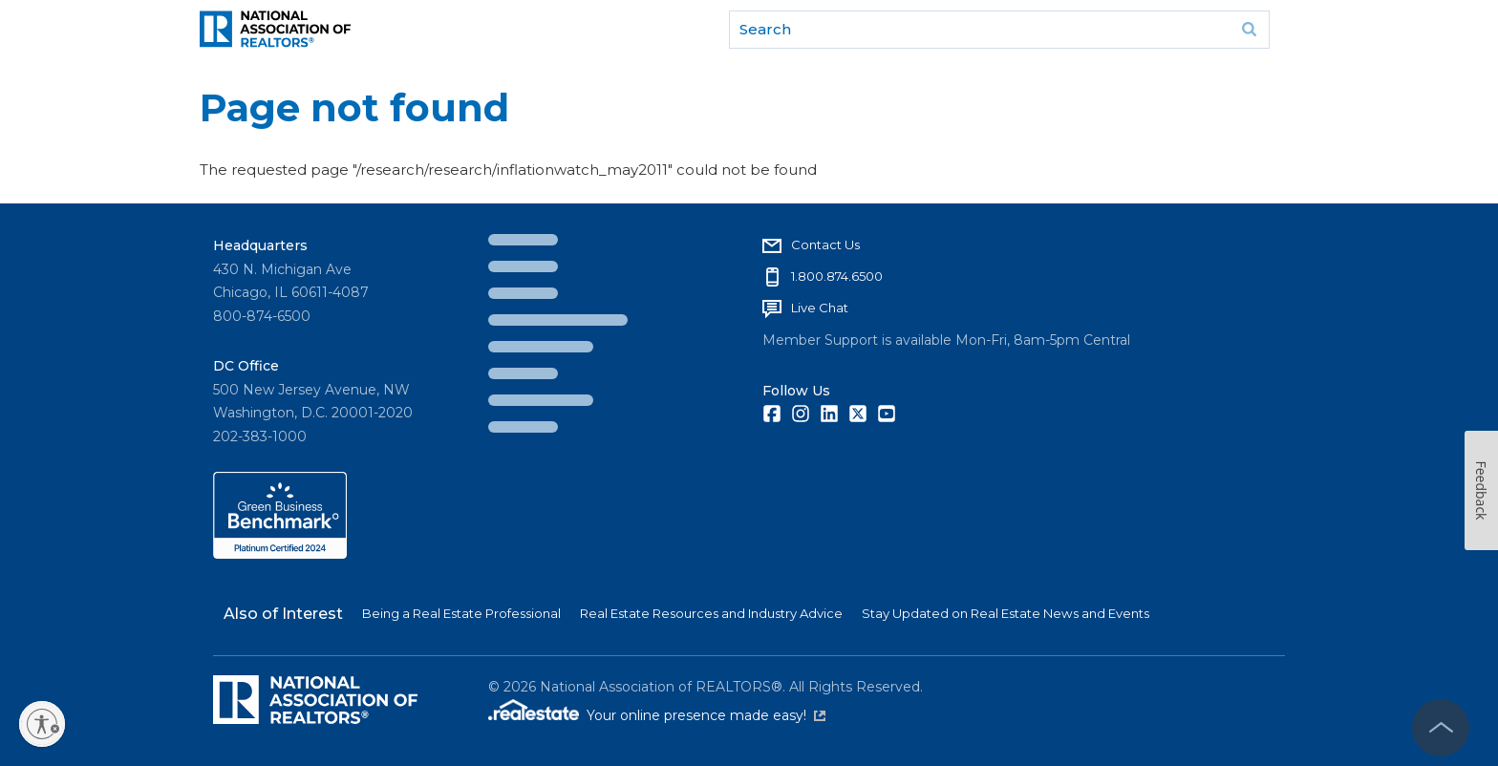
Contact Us (825, 244)
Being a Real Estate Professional (461, 613)
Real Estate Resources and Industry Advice (711, 613)
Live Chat (819, 307)
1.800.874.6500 (837, 276)
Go (1249, 30)
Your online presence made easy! (706, 715)
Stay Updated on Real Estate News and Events (1005, 613)
